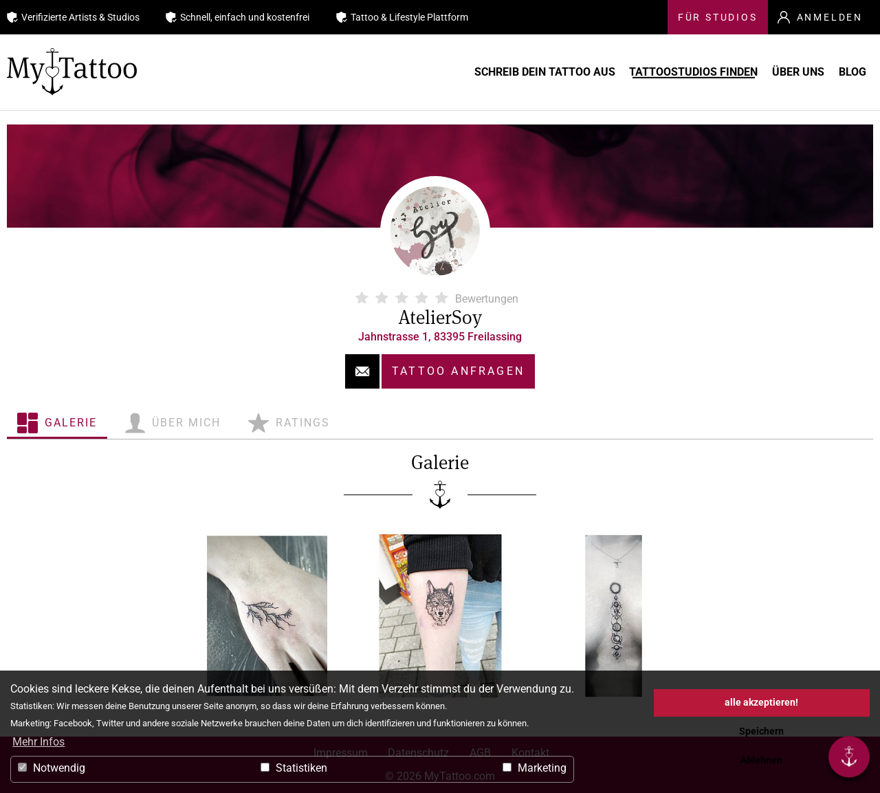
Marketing (534, 767)
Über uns (775, 71)
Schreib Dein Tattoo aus (480, 71)
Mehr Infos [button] (38, 741)
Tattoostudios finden (650, 71)
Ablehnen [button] (761, 760)
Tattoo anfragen (458, 371)
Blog (849, 71)
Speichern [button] (761, 731)
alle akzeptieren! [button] (761, 702)
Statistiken (294, 767)
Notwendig (51, 767)
